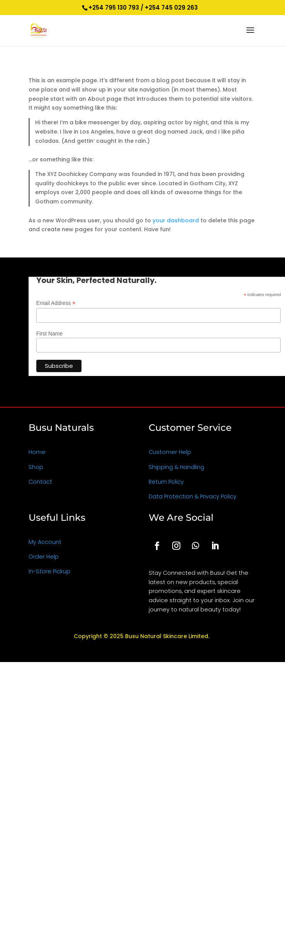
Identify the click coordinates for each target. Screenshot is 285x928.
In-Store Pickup (49, 571)
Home (37, 452)
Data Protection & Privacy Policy (192, 496)
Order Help (44, 557)
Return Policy (166, 482)
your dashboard (176, 220)
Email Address (56, 303)
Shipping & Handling (176, 467)
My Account (45, 542)
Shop (36, 467)
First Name (49, 333)
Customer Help (170, 452)
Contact (40, 482)
